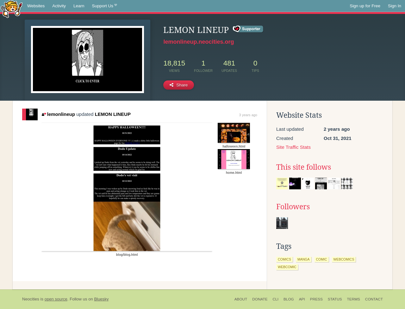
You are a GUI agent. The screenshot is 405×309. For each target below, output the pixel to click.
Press (316, 299)
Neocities (30, 299)
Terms (353, 299)
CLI (275, 299)
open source (56, 299)
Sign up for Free (365, 5)
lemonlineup (58, 114)
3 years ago (248, 115)
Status (335, 299)
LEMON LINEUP (113, 114)
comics (284, 259)
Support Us (104, 6)
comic (321, 259)
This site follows (303, 167)
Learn (78, 5)
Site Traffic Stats (293, 147)
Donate (259, 299)
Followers (293, 207)
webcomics (343, 259)
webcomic (287, 267)
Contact (374, 299)
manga (303, 259)
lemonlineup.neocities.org (198, 42)
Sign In (394, 5)
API (302, 299)
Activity (59, 5)
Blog (289, 299)
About (240, 299)
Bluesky (101, 299)
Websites (36, 5)
